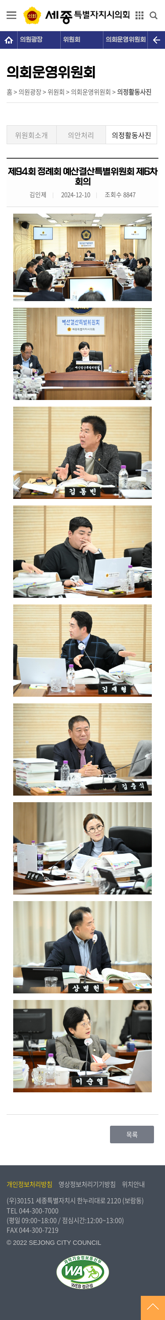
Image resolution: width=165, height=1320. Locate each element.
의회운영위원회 (126, 40)
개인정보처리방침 (29, 1184)
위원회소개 (31, 135)
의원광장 (31, 40)
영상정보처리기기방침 (87, 1184)
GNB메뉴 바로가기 (82, 0)
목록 (132, 1134)
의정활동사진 (131, 135)
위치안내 (133, 1184)
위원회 (71, 40)
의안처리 (81, 135)
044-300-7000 (39, 1210)
